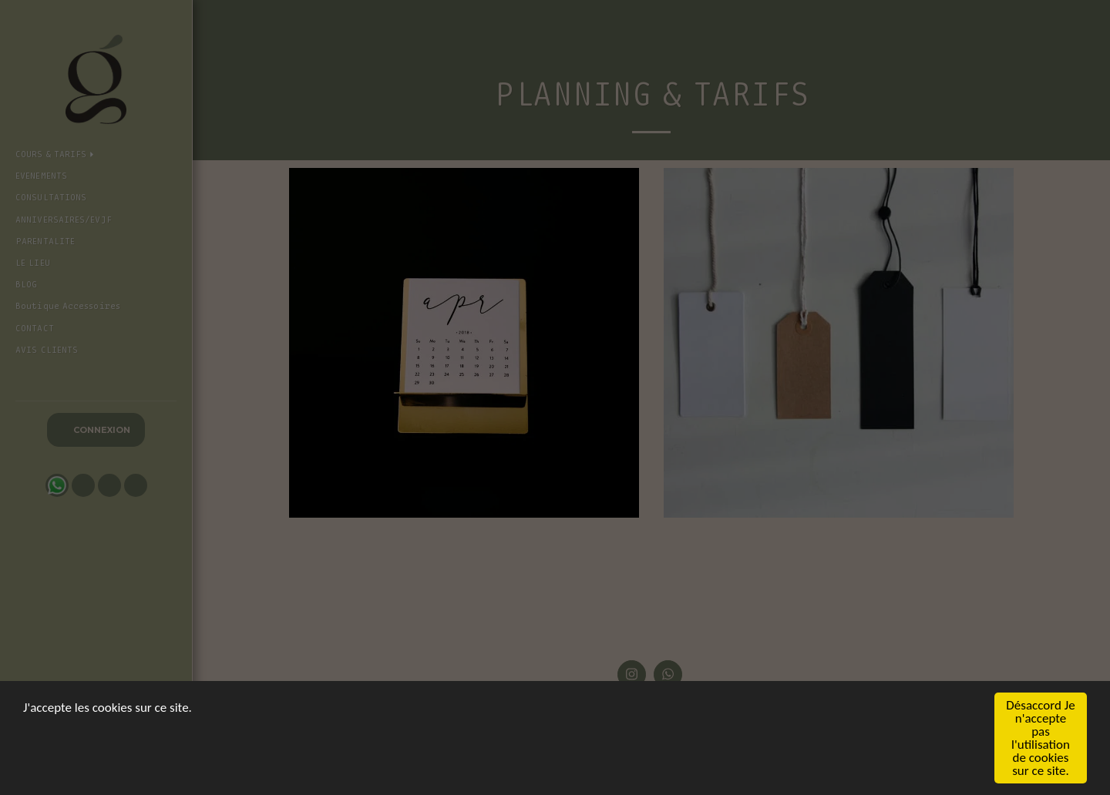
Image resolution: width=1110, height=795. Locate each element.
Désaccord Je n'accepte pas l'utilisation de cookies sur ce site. (1040, 739)
